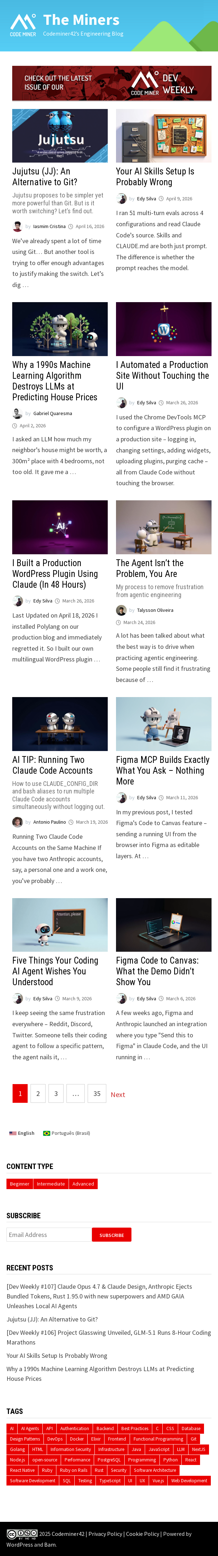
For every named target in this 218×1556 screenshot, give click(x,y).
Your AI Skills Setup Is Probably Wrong (155, 176)
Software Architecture (155, 1470)
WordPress (19, 1544)
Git (193, 1439)
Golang (17, 1449)
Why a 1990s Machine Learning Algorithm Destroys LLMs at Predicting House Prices (54, 381)
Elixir (96, 1439)
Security (118, 1470)
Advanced (83, 1183)
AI (12, 1428)
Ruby (47, 1470)
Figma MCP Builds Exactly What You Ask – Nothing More (162, 771)
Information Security (71, 1449)
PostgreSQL (109, 1460)
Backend (105, 1428)
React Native (22, 1470)
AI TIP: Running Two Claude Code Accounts (60, 783)
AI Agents (30, 1428)
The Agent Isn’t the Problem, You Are (164, 578)
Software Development (32, 1481)
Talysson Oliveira (155, 610)
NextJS (198, 1449)
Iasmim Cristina (49, 226)
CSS (170, 1428)
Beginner (19, 1183)
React (190, 1460)
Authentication (74, 1428)
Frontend (117, 1439)
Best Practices (134, 1428)
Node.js (17, 1460)
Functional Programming (158, 1439)
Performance (77, 1460)
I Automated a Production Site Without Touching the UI (162, 376)
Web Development (189, 1481)
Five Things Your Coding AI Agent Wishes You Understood (55, 971)
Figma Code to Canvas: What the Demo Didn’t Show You (157, 971)
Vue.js (158, 1481)
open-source (44, 1460)
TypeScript (110, 1481)
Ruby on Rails (73, 1470)
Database (191, 1428)
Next (118, 1094)
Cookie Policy (142, 1534)
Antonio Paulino (49, 822)
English (21, 1133)
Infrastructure (111, 1449)
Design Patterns (25, 1439)
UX (142, 1481)
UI (130, 1481)
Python (170, 1460)
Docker (77, 1439)
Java (136, 1449)
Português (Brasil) (66, 1133)
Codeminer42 (68, 1534)
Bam (50, 1544)
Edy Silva (146, 198)
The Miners (81, 19)
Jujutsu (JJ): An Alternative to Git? (60, 190)
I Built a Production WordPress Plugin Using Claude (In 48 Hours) (55, 574)
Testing (85, 1481)
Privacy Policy (105, 1534)
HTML (37, 1449)
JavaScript (159, 1449)
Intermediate (51, 1183)
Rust (99, 1470)
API (49, 1428)
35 (97, 1093)
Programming (142, 1460)
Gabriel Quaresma (52, 413)
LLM (181, 1449)
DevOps (54, 1439)
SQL (67, 1481)
